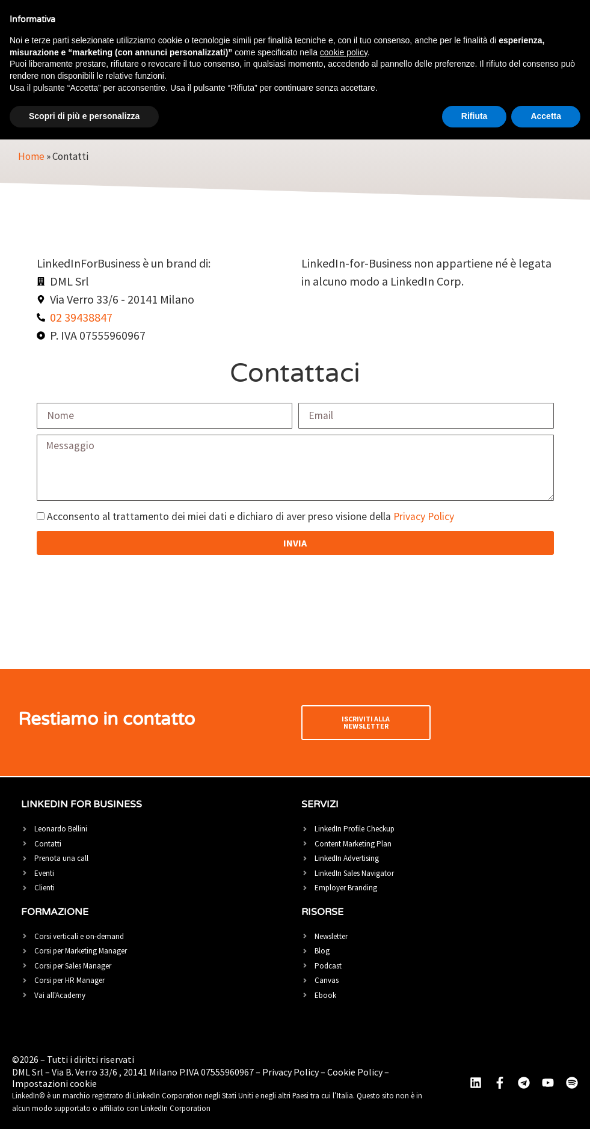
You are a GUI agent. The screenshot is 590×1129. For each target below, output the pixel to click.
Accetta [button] (545, 116)
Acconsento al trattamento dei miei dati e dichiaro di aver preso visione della (250, 517)
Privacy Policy (423, 517)
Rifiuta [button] (474, 116)
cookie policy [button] (343, 52)
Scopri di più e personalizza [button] (84, 116)
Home (31, 156)
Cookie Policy (355, 1072)
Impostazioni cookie (54, 1083)
